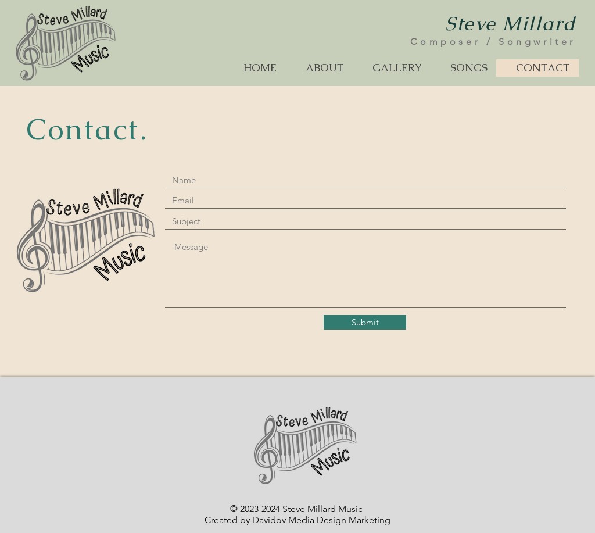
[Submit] (365, 322)
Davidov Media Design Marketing (321, 519)
